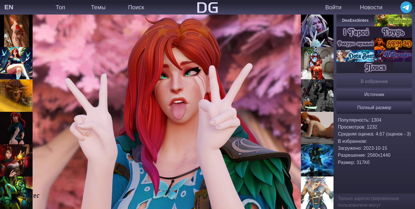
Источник (374, 94)
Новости (371, 7)
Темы (98, 7)
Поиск (136, 7)
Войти (333, 7)
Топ (60, 7)
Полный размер (374, 107)
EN (8, 7)
